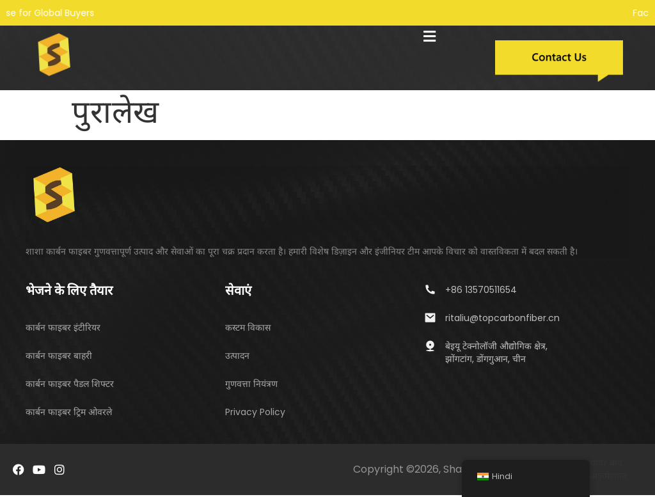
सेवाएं (238, 291)
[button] (429, 36)
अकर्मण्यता (608, 477)
